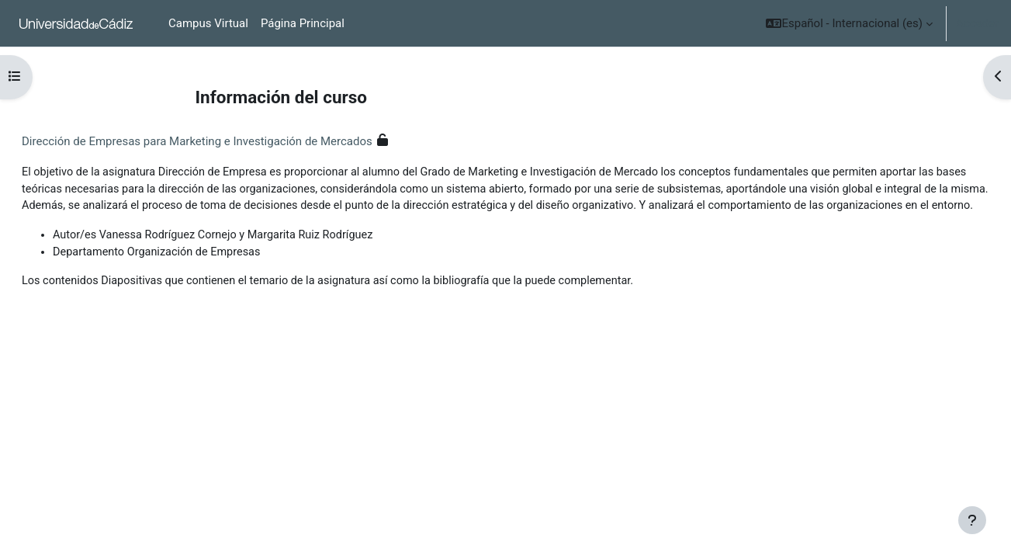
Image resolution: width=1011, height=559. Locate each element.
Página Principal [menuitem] (303, 23)
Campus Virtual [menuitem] (208, 23)
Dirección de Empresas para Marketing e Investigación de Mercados (234, 141)
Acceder (977, 23)
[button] (849, 23)
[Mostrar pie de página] (972, 520)
